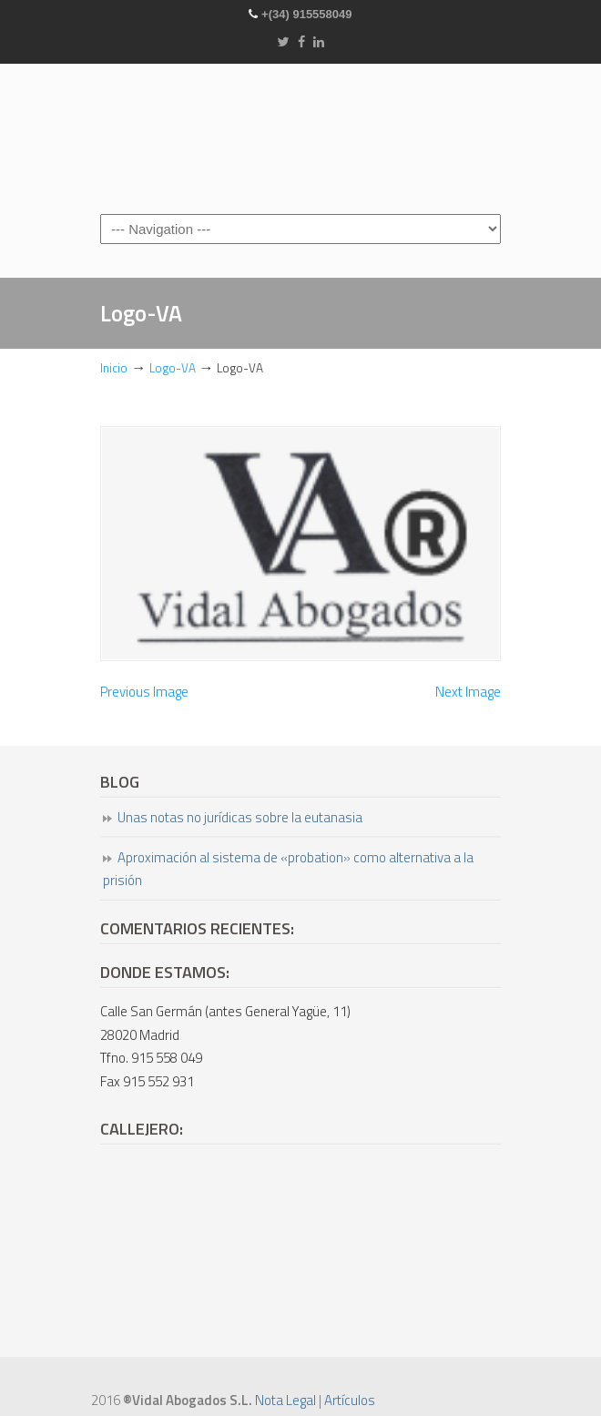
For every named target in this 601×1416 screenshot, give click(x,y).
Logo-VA (172, 368)
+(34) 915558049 (306, 14)
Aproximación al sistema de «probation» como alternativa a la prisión (288, 869)
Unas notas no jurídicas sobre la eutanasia (239, 817)
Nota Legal (285, 1400)
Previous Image (144, 691)
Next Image (468, 691)
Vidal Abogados (300, 137)
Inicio (113, 368)
